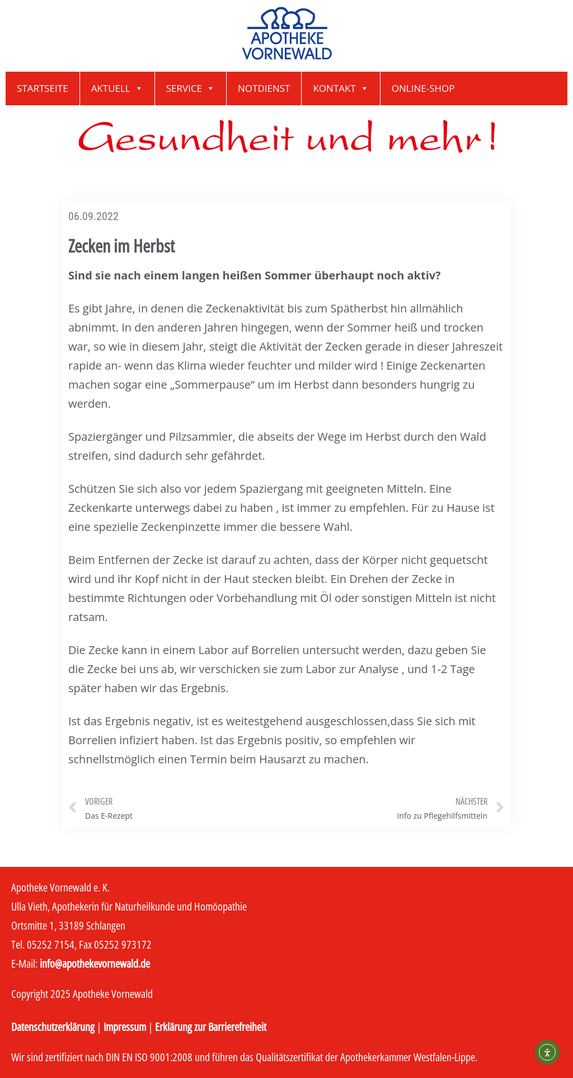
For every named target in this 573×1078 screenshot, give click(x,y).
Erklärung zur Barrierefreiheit (210, 1026)
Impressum (125, 1026)
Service (190, 88)
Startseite (42, 88)
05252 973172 (123, 944)
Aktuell (117, 88)
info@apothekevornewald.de (95, 963)
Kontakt (340, 88)
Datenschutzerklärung (53, 1026)
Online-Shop (423, 88)
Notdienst (264, 88)
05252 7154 (50, 944)
